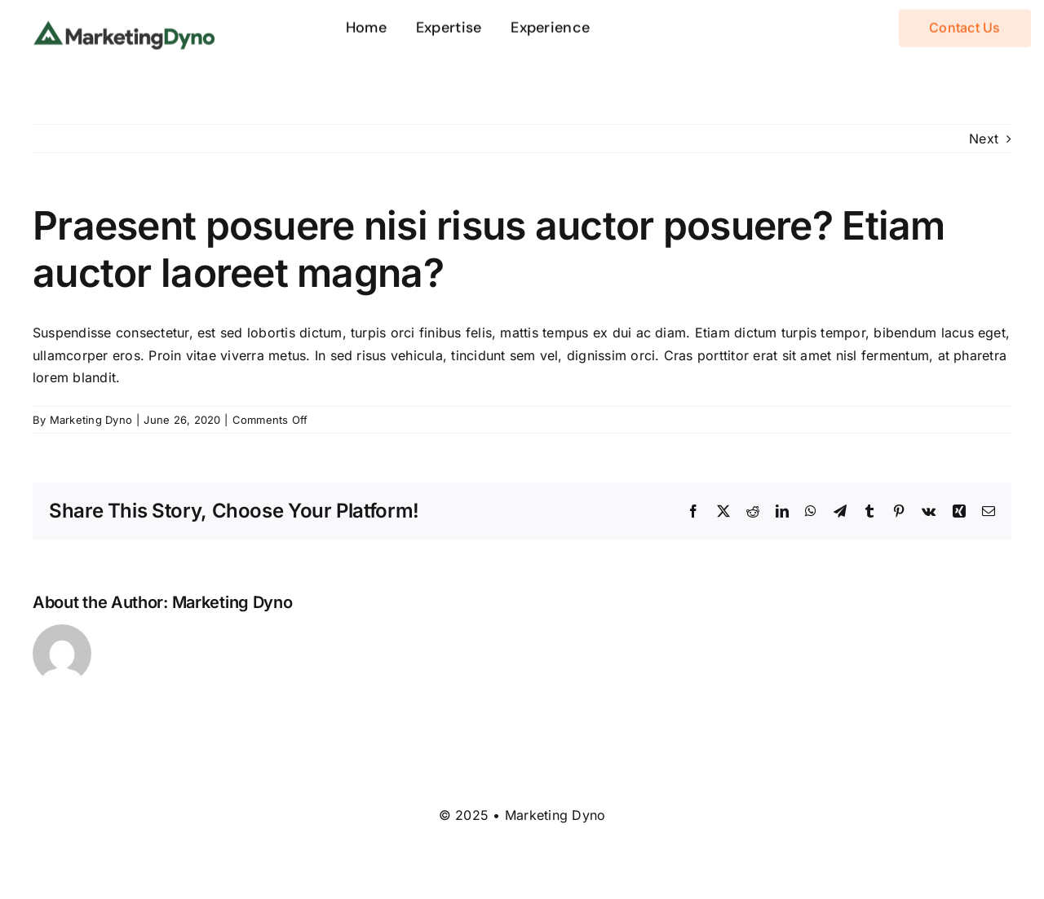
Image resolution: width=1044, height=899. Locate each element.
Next (983, 138)
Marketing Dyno (91, 419)
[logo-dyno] (125, 24)
